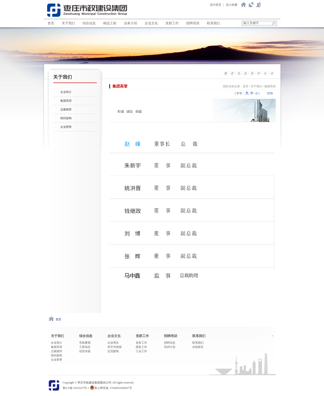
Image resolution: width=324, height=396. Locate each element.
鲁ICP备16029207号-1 (76, 388)
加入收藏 (231, 4)
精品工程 (109, 23)
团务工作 (141, 347)
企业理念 (113, 342)
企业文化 (151, 23)
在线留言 (198, 347)
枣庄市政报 (114, 347)
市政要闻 (84, 342)
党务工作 (141, 342)
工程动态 (84, 347)
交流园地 (113, 351)
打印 (270, 93)
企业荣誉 (66, 127)
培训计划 (169, 347)
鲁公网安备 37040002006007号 (113, 388)
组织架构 (66, 118)
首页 (51, 23)
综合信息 (89, 23)
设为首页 (215, 4)
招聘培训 (192, 23)
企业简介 (66, 92)
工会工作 (141, 351)
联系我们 (258, 5)
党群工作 (172, 23)
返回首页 (243, 5)
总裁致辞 (66, 109)
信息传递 (84, 351)
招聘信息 (169, 342)
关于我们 (251, 5)
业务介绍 (130, 23)
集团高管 (66, 100)
